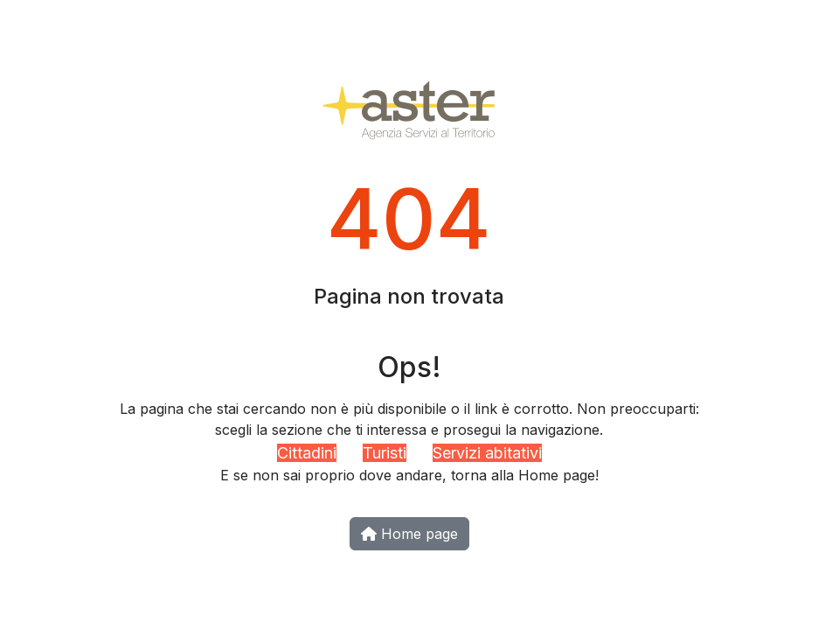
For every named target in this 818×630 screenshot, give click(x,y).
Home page (409, 533)
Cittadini (306, 453)
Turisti (384, 453)
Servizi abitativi (487, 453)
